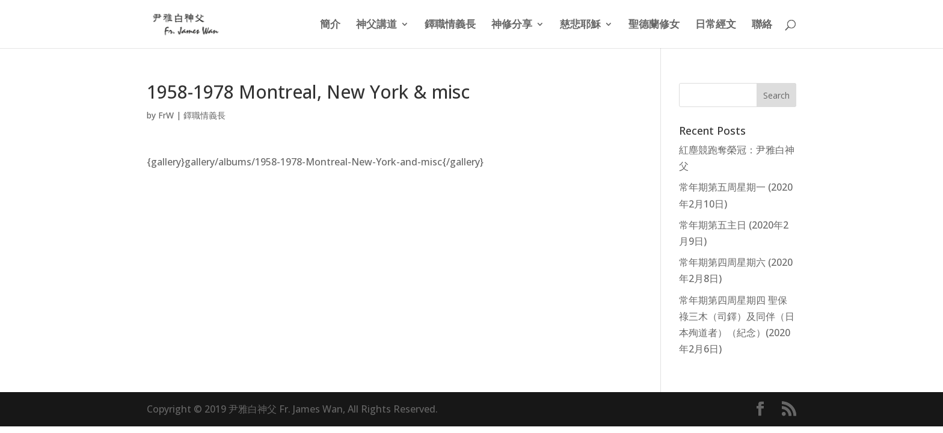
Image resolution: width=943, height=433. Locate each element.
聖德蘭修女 (654, 25)
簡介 (330, 25)
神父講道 (376, 25)
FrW (166, 115)
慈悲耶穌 (580, 25)
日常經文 (715, 25)
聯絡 (762, 25)
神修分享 (511, 25)
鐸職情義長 (450, 25)
